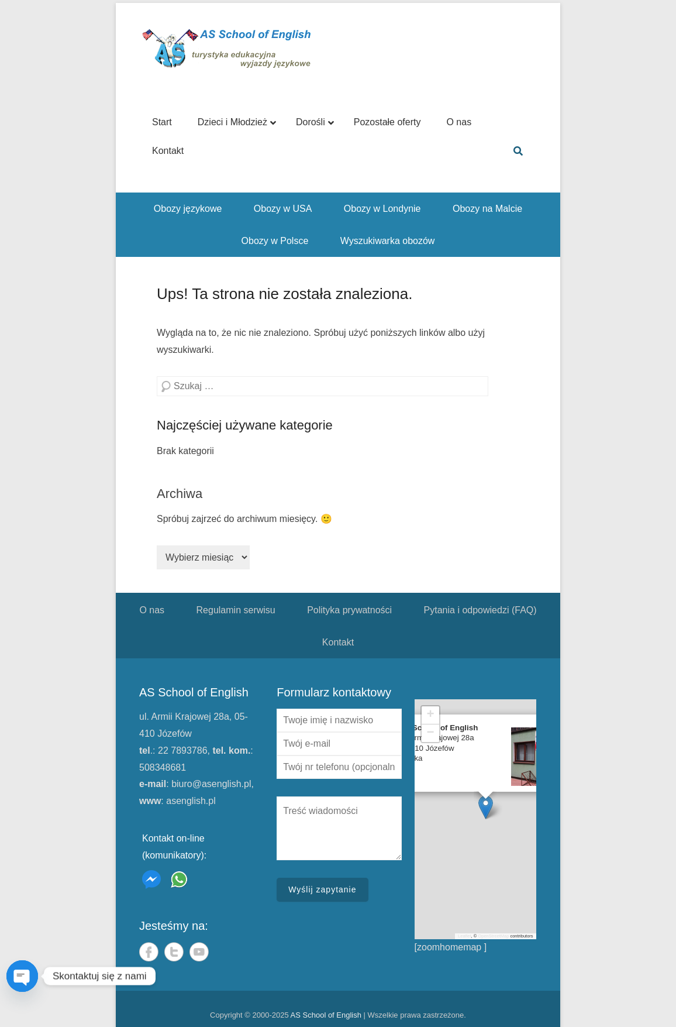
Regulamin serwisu (235, 610)
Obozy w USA (283, 209)
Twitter (174, 951)
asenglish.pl (191, 801)
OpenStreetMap (493, 936)
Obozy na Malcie (487, 209)
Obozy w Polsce (275, 241)
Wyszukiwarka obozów (387, 241)
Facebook (148, 951)
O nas (151, 610)
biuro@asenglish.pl (211, 784)
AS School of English (326, 1015)
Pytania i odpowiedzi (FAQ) (480, 610)
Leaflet (464, 936)
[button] (485, 807)
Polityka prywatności (349, 610)
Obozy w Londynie (382, 209)
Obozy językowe (188, 209)
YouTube (199, 951)
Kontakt (338, 642)
